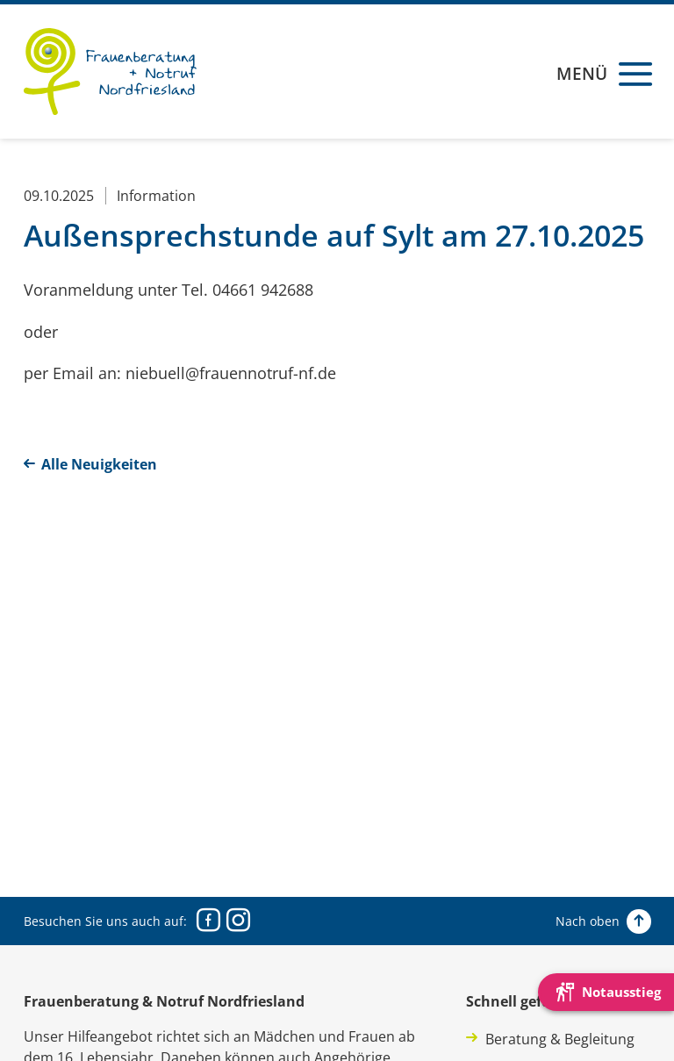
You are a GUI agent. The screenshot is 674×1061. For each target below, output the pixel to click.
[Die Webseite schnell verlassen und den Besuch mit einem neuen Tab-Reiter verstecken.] (606, 991)
